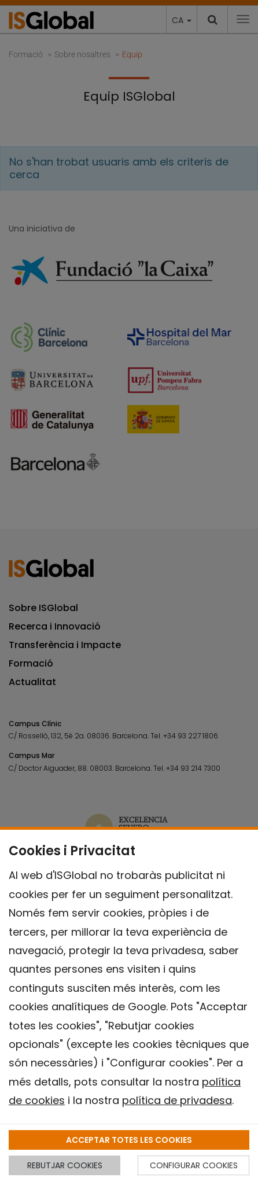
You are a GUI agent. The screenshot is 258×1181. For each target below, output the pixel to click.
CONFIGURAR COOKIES (194, 1165)
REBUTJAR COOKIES (64, 1165)
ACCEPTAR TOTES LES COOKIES (129, 1140)
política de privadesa (177, 1100)
